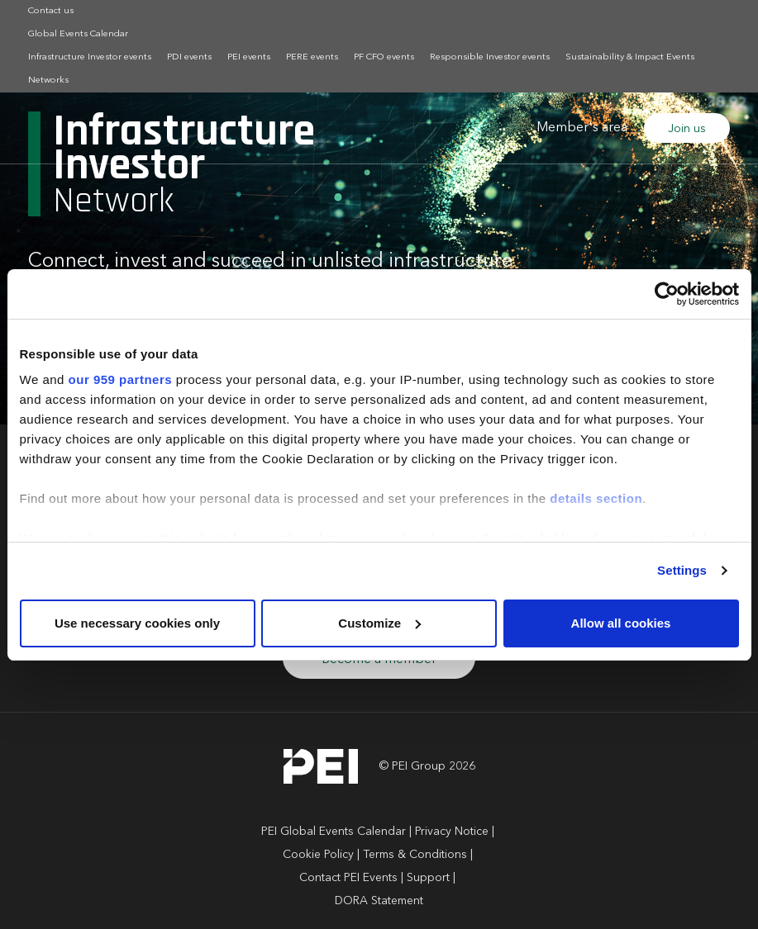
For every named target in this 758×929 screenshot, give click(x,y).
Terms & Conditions (415, 854)
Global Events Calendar (78, 34)
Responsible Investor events (490, 57)
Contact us (51, 11)
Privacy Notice (452, 831)
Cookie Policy (318, 854)
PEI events (248, 57)
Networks (48, 80)
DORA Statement (379, 901)
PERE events (312, 57)
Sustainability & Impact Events (629, 57)
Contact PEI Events (348, 878)
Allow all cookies (621, 623)
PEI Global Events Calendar (333, 831)
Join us (687, 129)
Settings (682, 570)
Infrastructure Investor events (89, 57)
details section (596, 498)
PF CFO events (384, 57)
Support (428, 878)
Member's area (581, 128)
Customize (379, 623)
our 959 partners (121, 379)
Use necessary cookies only (137, 623)
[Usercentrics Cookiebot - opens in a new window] (666, 294)
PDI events (189, 57)
